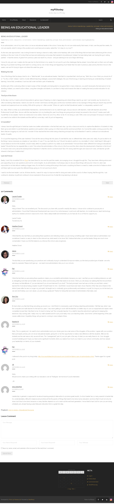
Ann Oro (15, 297)
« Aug (69, 490)
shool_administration (100, 27)
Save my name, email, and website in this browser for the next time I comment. (28, 449)
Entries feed (92, 479)
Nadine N (15, 322)
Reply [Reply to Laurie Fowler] (111, 198)
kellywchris (17, 41)
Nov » (73, 490)
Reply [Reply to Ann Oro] (111, 297)
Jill (13, 365)
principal (90, 27)
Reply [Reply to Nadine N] (111, 323)
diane (14, 252)
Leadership (82, 27)
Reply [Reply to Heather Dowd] (111, 227)
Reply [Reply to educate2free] (111, 388)
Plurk (26, 161)
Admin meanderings (72, 27)
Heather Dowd (17, 227)
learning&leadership (88, 41)
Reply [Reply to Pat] (111, 270)
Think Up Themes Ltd (15, 500)
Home (4, 21)
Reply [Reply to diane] (111, 252)
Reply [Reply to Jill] (111, 366)
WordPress (31, 500)
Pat (13, 269)
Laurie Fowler (17, 197)
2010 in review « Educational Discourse (21, 411)
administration (77, 41)
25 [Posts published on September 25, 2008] (71, 484)
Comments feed (93, 482)
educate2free (17, 388)
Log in (90, 476)
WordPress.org (93, 485)
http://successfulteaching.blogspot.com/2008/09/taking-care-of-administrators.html (66, 357)
